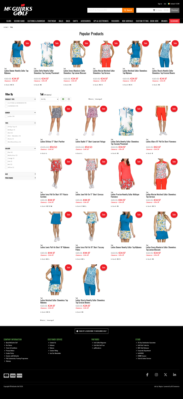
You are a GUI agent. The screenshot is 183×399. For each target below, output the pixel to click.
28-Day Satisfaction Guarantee (146, 343)
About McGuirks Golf (10, 343)
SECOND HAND (19, 21)
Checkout (174, 10)
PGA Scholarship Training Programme (16, 358)
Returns (51, 348)
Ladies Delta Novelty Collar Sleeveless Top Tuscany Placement (46, 71)
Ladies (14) (11, 116)
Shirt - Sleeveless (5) (14, 136)
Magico (161, 386)
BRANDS (164, 21)
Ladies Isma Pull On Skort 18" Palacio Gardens (54, 195)
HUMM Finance (141, 356)
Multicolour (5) (12, 155)
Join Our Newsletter (54, 353)
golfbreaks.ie (96, 348)
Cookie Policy (9, 353)
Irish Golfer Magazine (99, 343)
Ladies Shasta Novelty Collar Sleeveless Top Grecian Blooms (163, 71)
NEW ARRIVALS (127, 21)
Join (165, 4)
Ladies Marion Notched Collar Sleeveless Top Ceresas (104, 71)
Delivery (51, 345)
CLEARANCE (174, 21)
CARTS (75, 21)
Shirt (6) (10, 133)
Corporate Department (143, 351)
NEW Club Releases (142, 348)
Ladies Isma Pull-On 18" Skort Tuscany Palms (90, 248)
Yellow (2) (11, 167)
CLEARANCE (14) (13, 106)
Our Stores (8, 345)
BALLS (61, 21)
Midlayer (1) (11, 130)
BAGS (68, 21)
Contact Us (52, 343)
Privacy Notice (9, 351)
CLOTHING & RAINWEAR (36, 21)
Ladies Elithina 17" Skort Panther (52, 141)
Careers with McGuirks (11, 356)
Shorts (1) (11, 139)
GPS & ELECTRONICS (100, 21)
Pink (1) (10, 161)
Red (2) (10, 164)
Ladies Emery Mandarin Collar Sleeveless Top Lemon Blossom (74, 71)
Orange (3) (11, 158)
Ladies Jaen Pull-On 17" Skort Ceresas (89, 194)
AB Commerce (175, 386)
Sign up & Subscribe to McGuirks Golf (92, 331)
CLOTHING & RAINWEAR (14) (17, 103)
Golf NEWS (140, 353)
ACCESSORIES (86, 21)
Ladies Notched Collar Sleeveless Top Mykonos (135, 71)
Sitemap (7, 361)
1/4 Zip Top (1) (12, 127)
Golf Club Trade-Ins (142, 345)
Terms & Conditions (10, 348)
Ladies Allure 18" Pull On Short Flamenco (161, 141)
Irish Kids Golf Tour (98, 345)
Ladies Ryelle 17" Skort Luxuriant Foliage (90, 141)
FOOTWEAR (52, 21)
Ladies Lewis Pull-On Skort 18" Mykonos (55, 247)
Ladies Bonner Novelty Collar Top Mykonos (16, 71)
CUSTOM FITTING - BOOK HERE (147, 21)
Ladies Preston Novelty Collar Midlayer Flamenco (125, 195)
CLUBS (8, 21)
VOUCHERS (115, 21)
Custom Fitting (53, 351)
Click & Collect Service (143, 358)
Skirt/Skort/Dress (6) (14, 142)
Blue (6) (10, 152)
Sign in (160, 4)
